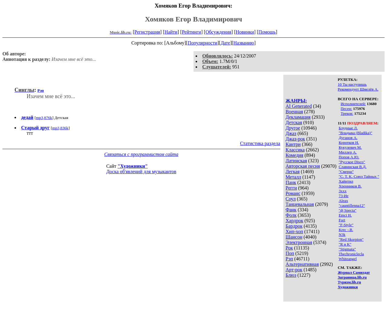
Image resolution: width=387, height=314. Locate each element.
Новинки (245, 32)
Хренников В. (350, 186)
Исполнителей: (353, 103)
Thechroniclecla (351, 254)
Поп (290, 253)
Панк (291, 182)
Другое (293, 128)
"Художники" (133, 166)
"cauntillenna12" (352, 205)
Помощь (267, 32)
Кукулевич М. (350, 147)
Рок (289, 247)
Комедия (295, 155)
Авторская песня (303, 166)
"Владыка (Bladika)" (355, 133)
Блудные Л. (348, 128)
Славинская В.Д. (352, 166)
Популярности (202, 42)
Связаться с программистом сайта (141, 154)
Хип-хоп (294, 231)
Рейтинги (191, 32)
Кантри (293, 144)
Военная (294, 111)
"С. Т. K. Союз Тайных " (359, 176)
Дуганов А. (348, 137)
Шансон (294, 237)
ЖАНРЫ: (296, 100)
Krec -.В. (346, 229)
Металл (293, 177)
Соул (291, 198)
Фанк (291, 209)
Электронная (299, 242)
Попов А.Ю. (349, 157)
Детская (294, 122)
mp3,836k (60, 128)
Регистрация (147, 32)
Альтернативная (302, 264)
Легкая (293, 171)
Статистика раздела (260, 143)
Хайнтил (346, 181)
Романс (293, 193)
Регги (291, 187)
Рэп (289, 258)
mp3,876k (44, 117)
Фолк (291, 215)
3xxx (342, 191)
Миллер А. (348, 152)
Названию (243, 42)
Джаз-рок (295, 138)
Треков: (347, 113)
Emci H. (345, 215)
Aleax (343, 200)
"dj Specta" (347, 210)
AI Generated (299, 106)
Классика (295, 149)
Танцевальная (300, 204)
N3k (342, 234)
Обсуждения (218, 32)
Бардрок (294, 226)
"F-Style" (346, 225)
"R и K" (345, 244)
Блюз (291, 275)
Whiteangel (348, 258)
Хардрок (294, 220)
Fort (342, 220)
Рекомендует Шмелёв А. (358, 89)
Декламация (298, 117)
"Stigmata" (347, 249)
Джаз (291, 133)
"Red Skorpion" (351, 239)
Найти (170, 32)
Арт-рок (294, 269)
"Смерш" (346, 171)
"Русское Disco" (352, 162)
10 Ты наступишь (352, 84)
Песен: (346, 108)
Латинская (296, 160)
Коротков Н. (349, 142)
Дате (225, 42)
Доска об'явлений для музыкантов (141, 171)
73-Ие (344, 195)
